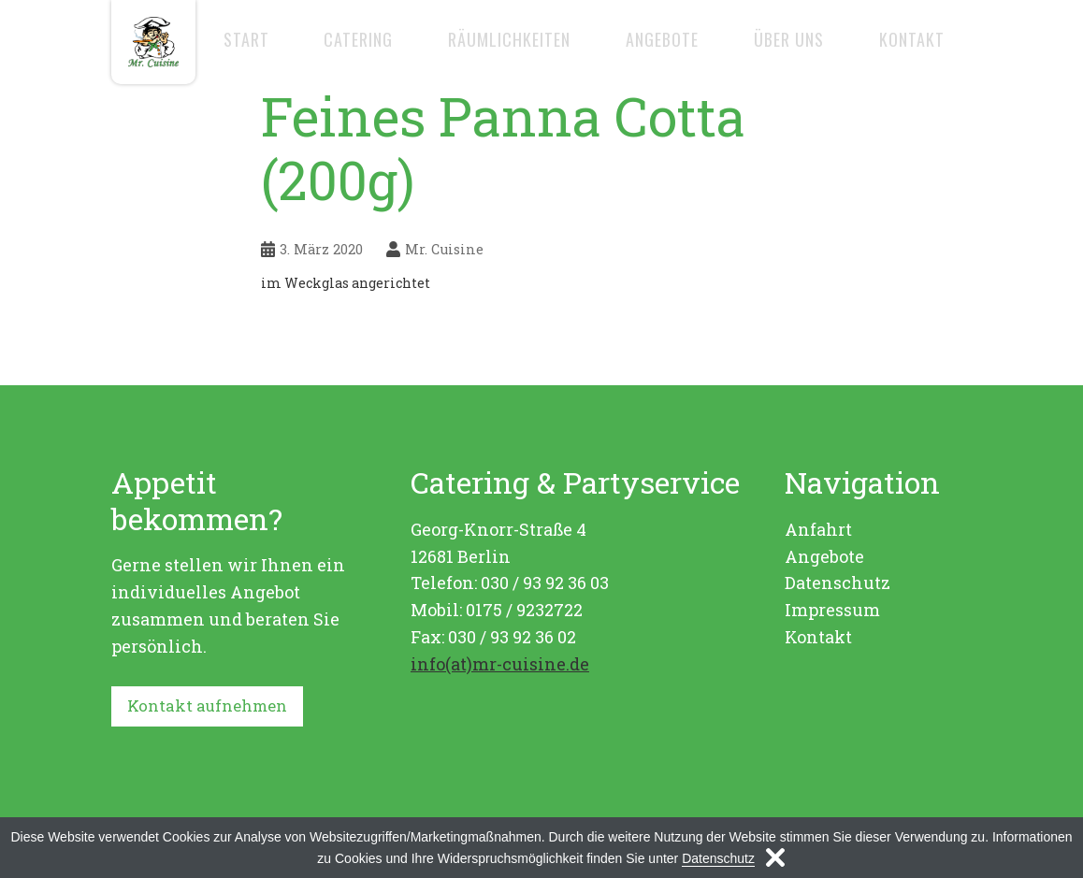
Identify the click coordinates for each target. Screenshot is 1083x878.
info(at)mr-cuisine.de (500, 664)
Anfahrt (818, 529)
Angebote (662, 39)
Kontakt (912, 39)
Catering (358, 39)
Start (246, 39)
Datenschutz (837, 582)
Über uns (789, 39)
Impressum (832, 609)
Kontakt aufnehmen (212, 707)
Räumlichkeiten (509, 39)
